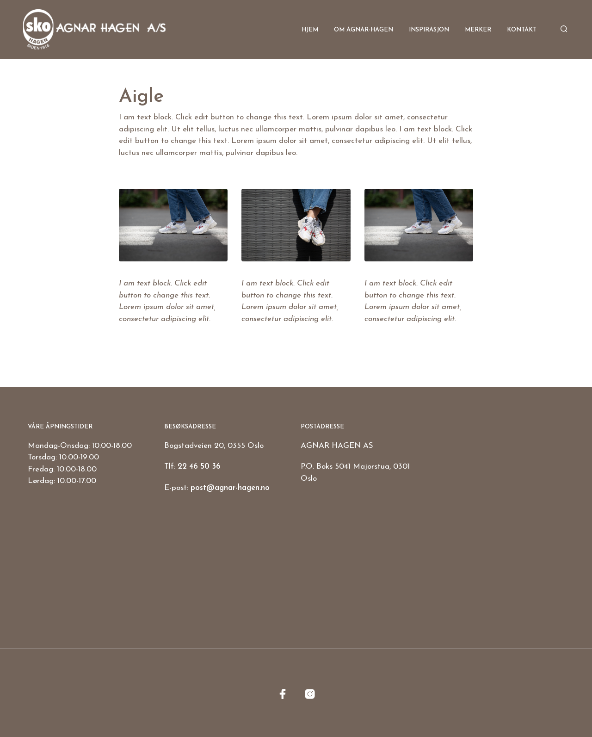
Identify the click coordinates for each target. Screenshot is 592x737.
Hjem (310, 30)
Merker (478, 30)
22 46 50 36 (199, 467)
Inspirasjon (429, 30)
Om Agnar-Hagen (363, 30)
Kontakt (521, 30)
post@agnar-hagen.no (230, 488)
